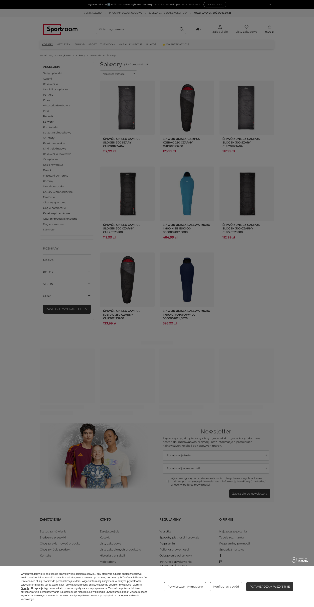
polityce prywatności (129, 581)
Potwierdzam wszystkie (270, 586)
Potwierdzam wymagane (185, 586)
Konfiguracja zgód (226, 586)
